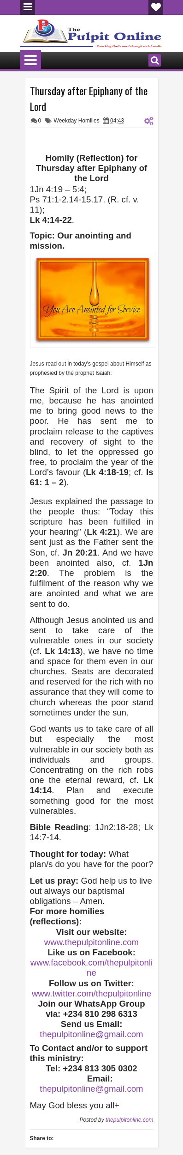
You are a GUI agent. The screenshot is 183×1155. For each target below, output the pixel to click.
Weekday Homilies (77, 120)
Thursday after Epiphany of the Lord (89, 98)
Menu (27, 7)
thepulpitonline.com (129, 1120)
